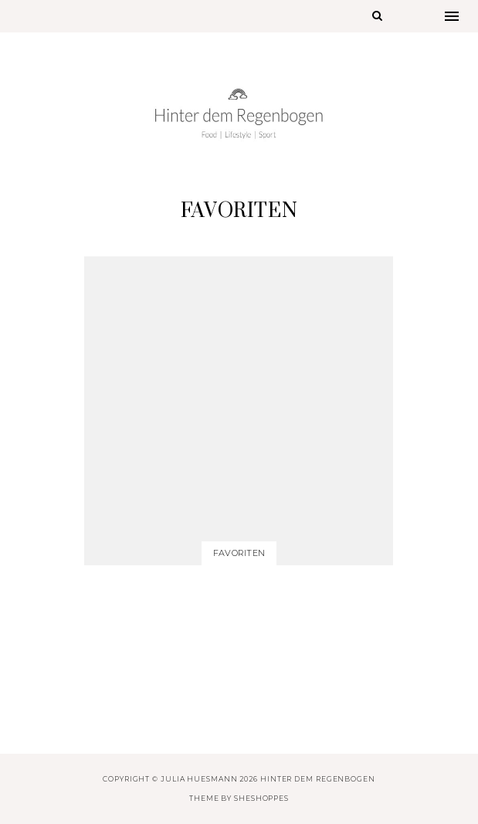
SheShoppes (261, 798)
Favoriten (239, 553)
